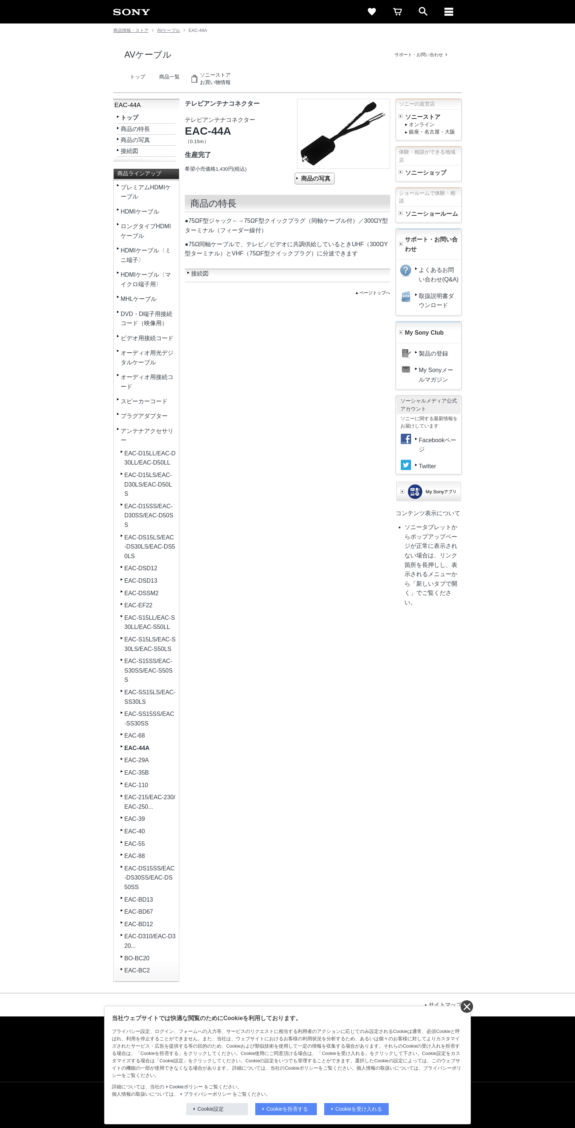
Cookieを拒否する (287, 1109)
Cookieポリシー (186, 1086)
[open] (423, 11)
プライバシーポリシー (207, 1094)
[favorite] (372, 11)
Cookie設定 (211, 1109)
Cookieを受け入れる (359, 1109)
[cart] (397, 11)
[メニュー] (449, 11)
